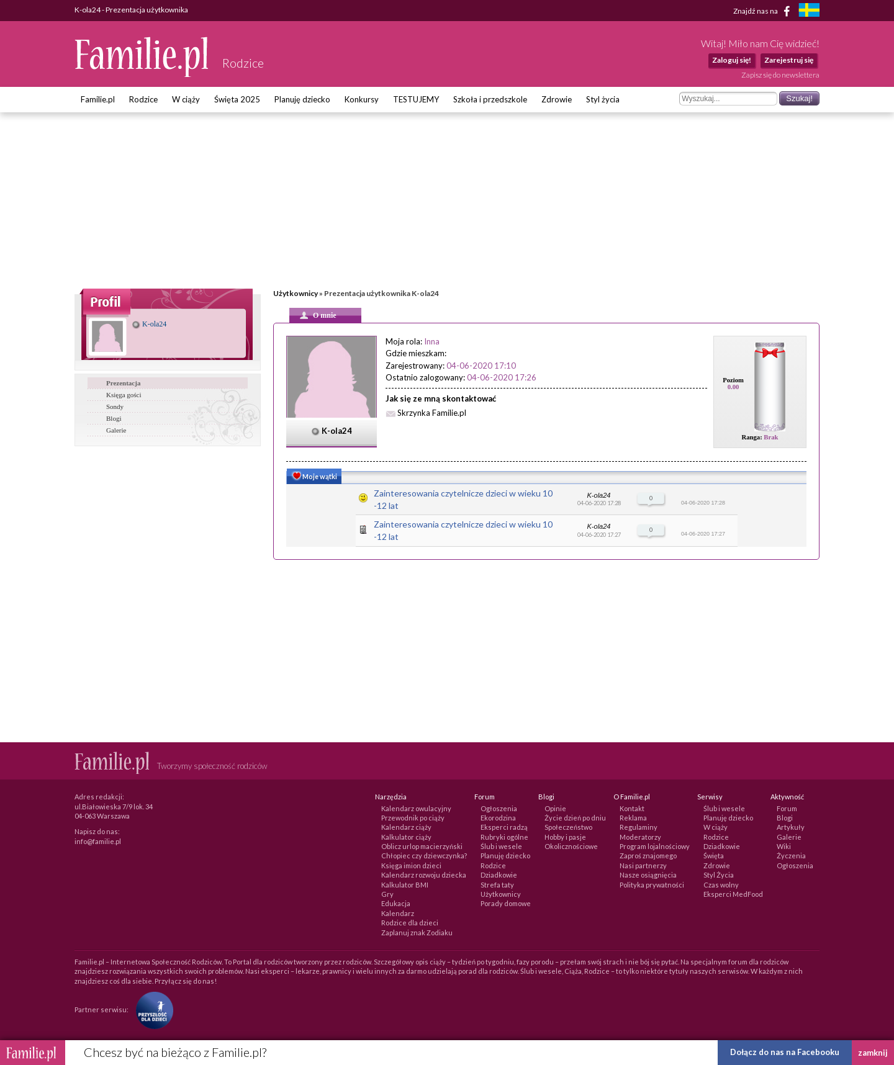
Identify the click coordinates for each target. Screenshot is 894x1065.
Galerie (116, 430)
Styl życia (603, 99)
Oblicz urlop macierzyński (422, 846)
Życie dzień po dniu (575, 818)
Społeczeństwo (568, 827)
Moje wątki (313, 477)
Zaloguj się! (731, 60)
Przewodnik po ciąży (413, 818)
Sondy (115, 406)
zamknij (873, 1053)
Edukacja (395, 903)
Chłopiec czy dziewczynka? (424, 856)
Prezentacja (123, 383)
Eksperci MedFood (733, 894)
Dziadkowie (499, 875)
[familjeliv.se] (809, 11)
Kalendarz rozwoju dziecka (423, 875)
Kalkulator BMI (404, 885)
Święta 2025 (237, 99)
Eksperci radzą (504, 827)
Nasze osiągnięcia (648, 875)
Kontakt (632, 808)
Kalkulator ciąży (406, 837)
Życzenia (791, 856)
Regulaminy (638, 827)
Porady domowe (506, 903)
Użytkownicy (295, 293)
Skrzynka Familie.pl (431, 413)
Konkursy (362, 99)
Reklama (633, 818)
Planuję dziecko (302, 99)
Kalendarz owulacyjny (416, 808)
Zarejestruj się (788, 60)
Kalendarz (397, 913)
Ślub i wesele (501, 846)
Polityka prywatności (652, 885)
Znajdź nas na (764, 11)
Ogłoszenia (499, 808)
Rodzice (143, 99)
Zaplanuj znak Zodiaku (417, 932)
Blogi (113, 418)
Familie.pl (98, 99)
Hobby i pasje (565, 837)
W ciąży (186, 99)
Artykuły (791, 827)
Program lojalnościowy (655, 846)
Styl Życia (718, 875)
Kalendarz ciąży (406, 827)
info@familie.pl (97, 841)
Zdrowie (556, 99)
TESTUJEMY (416, 99)
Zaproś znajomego (648, 856)
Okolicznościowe (571, 846)
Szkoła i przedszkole (490, 99)
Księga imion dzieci (411, 865)
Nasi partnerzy (643, 865)
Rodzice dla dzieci (409, 923)
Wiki (784, 846)
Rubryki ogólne (504, 837)
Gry (387, 894)
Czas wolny (721, 885)
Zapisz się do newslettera (780, 74)
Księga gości (124, 394)
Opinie (555, 808)
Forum (787, 808)
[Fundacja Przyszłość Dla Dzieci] (151, 1009)
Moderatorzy (640, 837)
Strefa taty (497, 885)
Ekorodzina (498, 818)
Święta (713, 856)
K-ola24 (149, 324)
